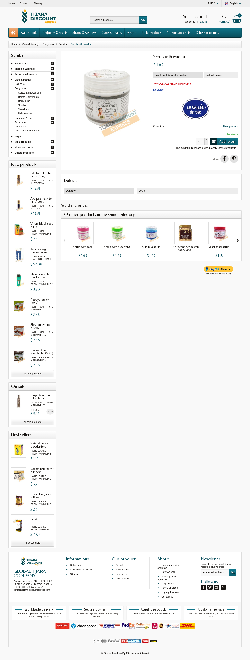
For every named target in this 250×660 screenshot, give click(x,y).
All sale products (33, 422)
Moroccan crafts (178, 32)
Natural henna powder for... (39, 445)
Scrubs (22, 105)
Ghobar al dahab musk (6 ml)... (41, 174)
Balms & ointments (28, 96)
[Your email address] (215, 572)
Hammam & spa (23, 118)
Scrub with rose (82, 247)
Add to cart (223, 141)
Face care (20, 122)
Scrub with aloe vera (117, 247)
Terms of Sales (169, 587)
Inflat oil (35, 519)
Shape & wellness (84, 32)
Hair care (20, 84)
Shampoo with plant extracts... (39, 275)
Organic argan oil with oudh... (40, 396)
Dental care (21, 126)
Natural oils (28, 32)
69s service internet (137, 653)
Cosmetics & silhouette (27, 130)
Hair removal (25, 113)
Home (14, 44)
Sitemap (74, 574)
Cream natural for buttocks (41, 470)
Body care (20, 88)
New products (123, 569)
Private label (122, 578)
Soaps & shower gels (29, 92)
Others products (207, 32)
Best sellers (122, 574)
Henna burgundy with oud (41, 495)
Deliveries (75, 565)
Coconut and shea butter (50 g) (41, 351)
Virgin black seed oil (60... (41, 225)
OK (143, 19)
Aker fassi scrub (219, 247)
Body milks (24, 101)
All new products (33, 373)
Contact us (167, 596)
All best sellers (32, 542)
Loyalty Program (170, 592)
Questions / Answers (81, 569)
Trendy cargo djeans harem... (39, 250)
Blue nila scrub (151, 247)
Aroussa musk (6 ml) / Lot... (41, 200)
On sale (120, 565)
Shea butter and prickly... (40, 326)
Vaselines (23, 109)
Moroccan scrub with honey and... (185, 248)
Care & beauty (111, 32)
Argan (131, 32)
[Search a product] (114, 20)
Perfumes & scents (54, 32)
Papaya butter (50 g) (39, 301)
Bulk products (151, 32)
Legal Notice (168, 583)
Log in (203, 22)
